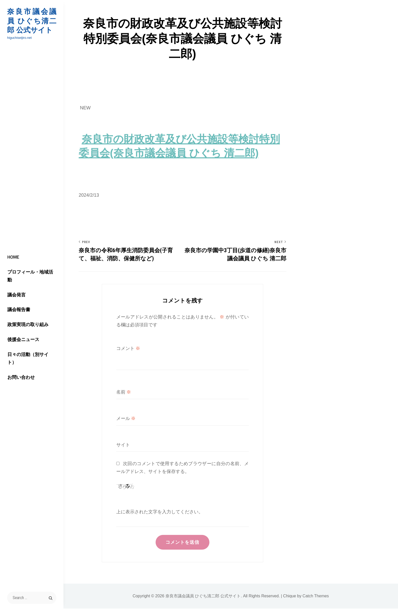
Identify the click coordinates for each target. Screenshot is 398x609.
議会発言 (15, 294)
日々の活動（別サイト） (31, 354)
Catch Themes (316, 596)
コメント (128, 348)
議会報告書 (17, 309)
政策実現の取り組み (26, 324)
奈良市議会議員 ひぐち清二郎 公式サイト (31, 21)
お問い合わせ (20, 369)
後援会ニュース (22, 339)
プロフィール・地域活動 (31, 279)
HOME (12, 264)
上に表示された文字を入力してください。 (159, 512)
